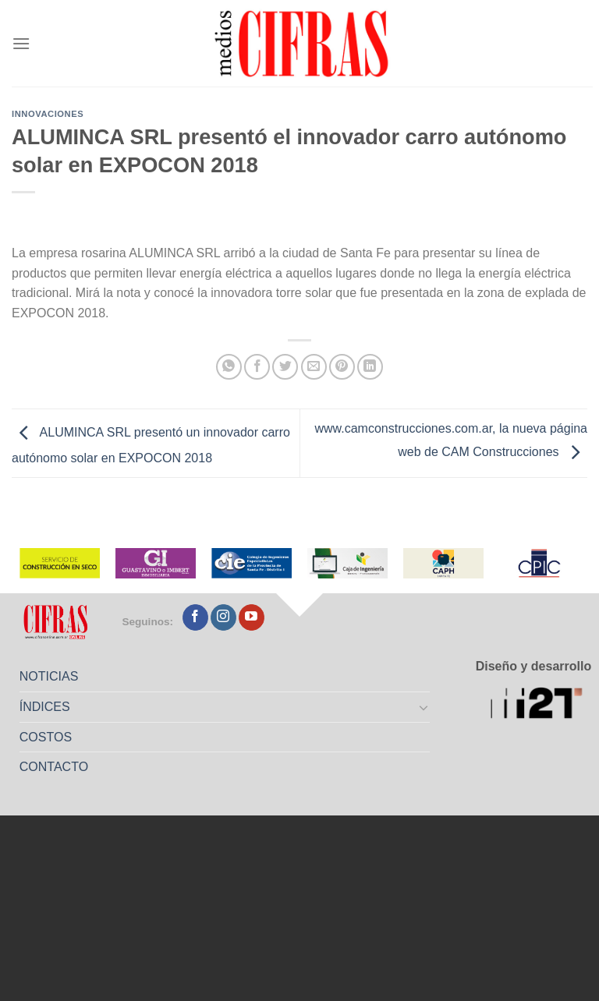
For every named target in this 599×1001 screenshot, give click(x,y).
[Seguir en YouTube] (251, 617)
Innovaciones (47, 113)
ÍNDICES (44, 706)
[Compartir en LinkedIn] (370, 367)
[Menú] (21, 43)
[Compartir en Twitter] (285, 367)
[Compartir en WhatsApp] (229, 367)
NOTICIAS (49, 676)
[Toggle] (424, 707)
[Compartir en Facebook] (257, 367)
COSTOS (45, 737)
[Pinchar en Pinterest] (342, 367)
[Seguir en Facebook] (195, 617)
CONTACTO (53, 766)
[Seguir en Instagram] (223, 617)
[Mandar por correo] (314, 367)
